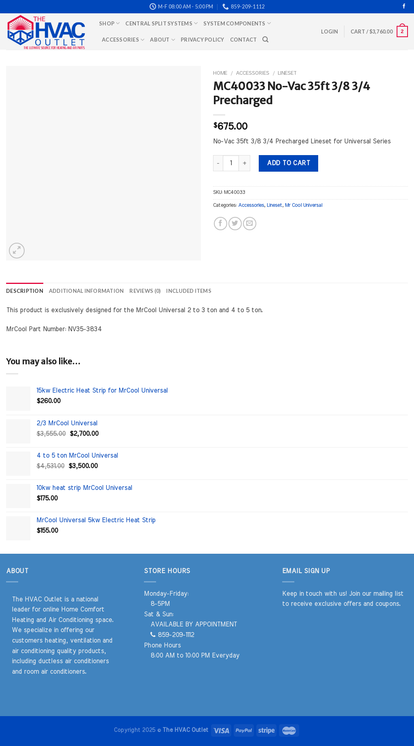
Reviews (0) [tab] (145, 291)
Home (220, 73)
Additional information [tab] (86, 291)
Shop (109, 23)
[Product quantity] (231, 163)
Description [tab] (24, 291)
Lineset (287, 73)
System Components (237, 23)
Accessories (123, 40)
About (162, 40)
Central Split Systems (161, 23)
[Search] (265, 39)
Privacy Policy (202, 39)
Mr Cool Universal (303, 205)
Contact (243, 39)
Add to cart (288, 163)
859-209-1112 (172, 635)
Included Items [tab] (188, 291)
